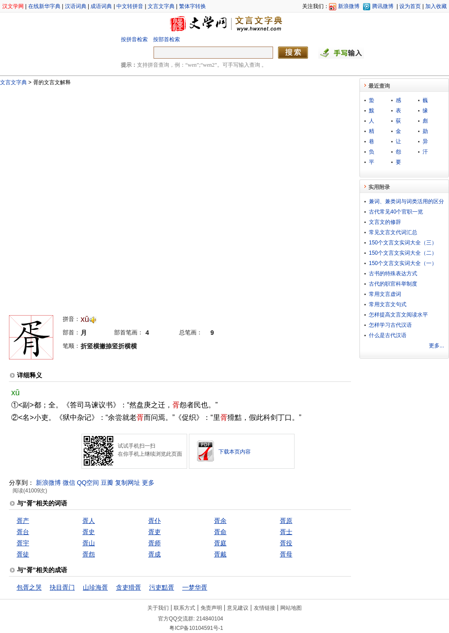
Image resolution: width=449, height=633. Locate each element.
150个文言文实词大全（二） (403, 253)
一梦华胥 (194, 587)
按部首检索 (166, 39)
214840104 (209, 619)
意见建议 (237, 608)
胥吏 (154, 531)
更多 (148, 482)
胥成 (154, 554)
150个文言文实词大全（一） (403, 263)
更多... (436, 345)
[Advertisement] (107, 196)
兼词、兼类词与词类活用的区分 (406, 201)
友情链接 (264, 608)
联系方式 (184, 608)
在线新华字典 (44, 6)
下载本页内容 (234, 452)
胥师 (154, 543)
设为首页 (410, 6)
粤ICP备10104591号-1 (196, 628)
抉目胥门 (62, 587)
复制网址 (127, 482)
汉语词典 (75, 6)
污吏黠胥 (161, 587)
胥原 (286, 520)
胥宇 (23, 543)
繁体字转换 (192, 6)
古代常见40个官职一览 (396, 212)
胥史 (88, 531)
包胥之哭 (29, 587)
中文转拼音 (129, 6)
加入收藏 (436, 6)
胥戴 (220, 554)
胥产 (23, 520)
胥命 (220, 531)
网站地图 (291, 608)
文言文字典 (161, 6)
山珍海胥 (95, 587)
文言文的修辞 (385, 222)
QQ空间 (88, 482)
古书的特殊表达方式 (393, 273)
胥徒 (23, 554)
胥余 (220, 520)
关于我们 (158, 608)
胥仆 (154, 520)
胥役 (286, 543)
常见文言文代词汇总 (393, 232)
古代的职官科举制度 (393, 284)
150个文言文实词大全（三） (403, 243)
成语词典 (101, 6)
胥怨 (88, 554)
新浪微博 (348, 6)
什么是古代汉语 (387, 335)
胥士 (286, 531)
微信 (69, 482)
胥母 (286, 554)
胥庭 (220, 543)
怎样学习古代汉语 (390, 325)
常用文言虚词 (385, 294)
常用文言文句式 (387, 304)
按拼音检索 (134, 39)
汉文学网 (13, 6)
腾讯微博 (382, 6)
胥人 (88, 520)
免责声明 (211, 608)
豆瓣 (107, 482)
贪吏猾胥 (128, 587)
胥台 (23, 531)
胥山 (88, 543)
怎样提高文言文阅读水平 (398, 315)
